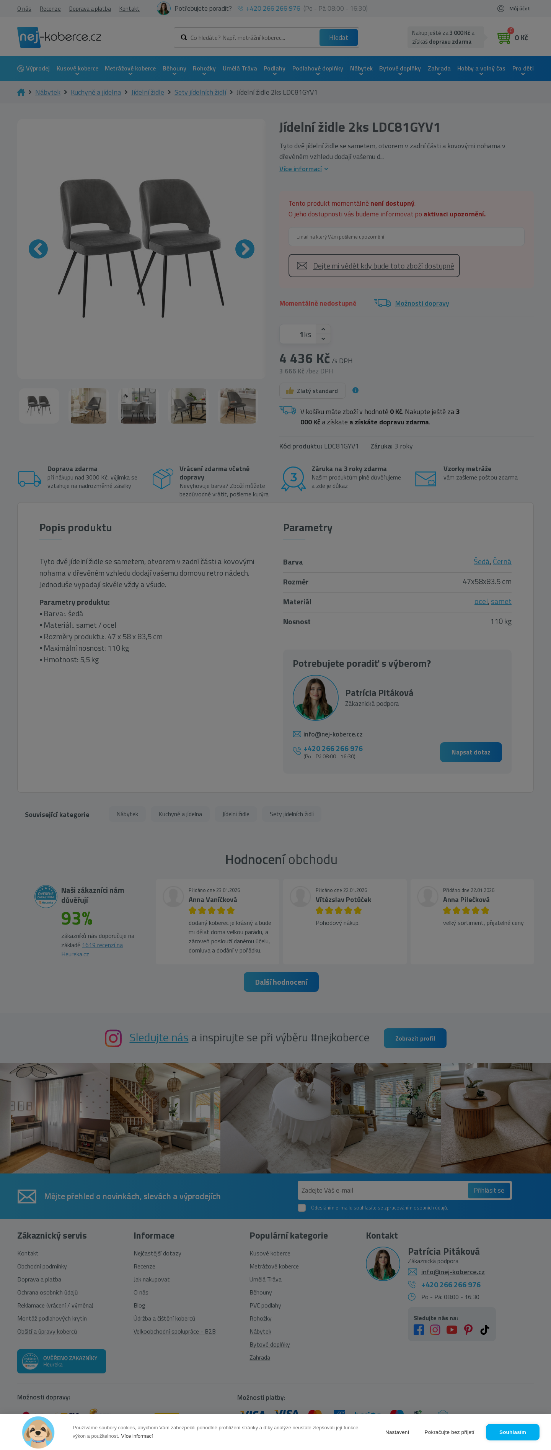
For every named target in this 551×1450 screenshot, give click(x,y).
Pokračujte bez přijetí (449, 1432)
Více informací (137, 1436)
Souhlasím (512, 1432)
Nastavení (397, 1432)
